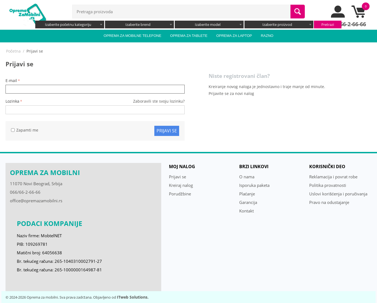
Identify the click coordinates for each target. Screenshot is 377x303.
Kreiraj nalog (181, 185)
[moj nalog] (338, 16)
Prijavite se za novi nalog (231, 93)
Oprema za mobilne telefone (132, 36)
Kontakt (246, 211)
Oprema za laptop (234, 36)
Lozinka (12, 101)
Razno (267, 36)
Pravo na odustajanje (329, 202)
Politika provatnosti (327, 185)
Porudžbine (180, 193)
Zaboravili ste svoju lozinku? (159, 101)
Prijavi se (167, 131)
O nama (246, 176)
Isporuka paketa (254, 185)
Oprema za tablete (188, 36)
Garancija (248, 202)
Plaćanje (247, 193)
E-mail (11, 80)
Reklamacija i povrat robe (333, 176)
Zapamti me (24, 130)
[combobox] (69, 24)
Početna (13, 51)
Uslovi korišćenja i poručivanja (338, 193)
